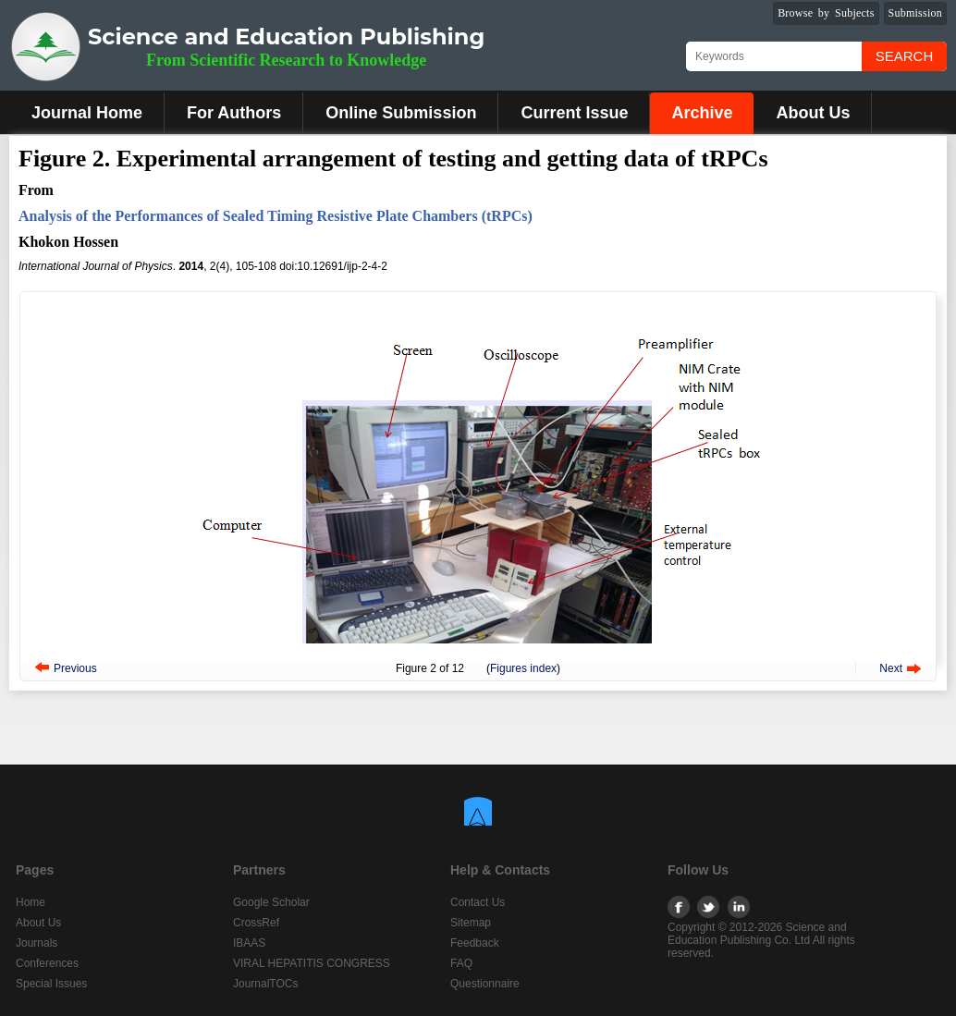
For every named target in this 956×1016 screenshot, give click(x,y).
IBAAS (249, 942)
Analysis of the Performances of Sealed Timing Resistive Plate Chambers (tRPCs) (275, 216)
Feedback (474, 942)
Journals (36, 942)
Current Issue (574, 113)
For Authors (234, 113)
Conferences (47, 963)
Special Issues (51, 983)
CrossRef (256, 922)
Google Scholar (271, 902)
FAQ (461, 963)
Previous (75, 668)
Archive (701, 113)
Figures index (523, 668)
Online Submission (400, 113)
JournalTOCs (265, 983)
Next (890, 668)
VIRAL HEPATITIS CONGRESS (311, 963)
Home (30, 902)
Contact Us (477, 902)
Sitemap (470, 922)
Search (905, 56)
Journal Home (86, 113)
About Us (813, 113)
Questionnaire (485, 983)
